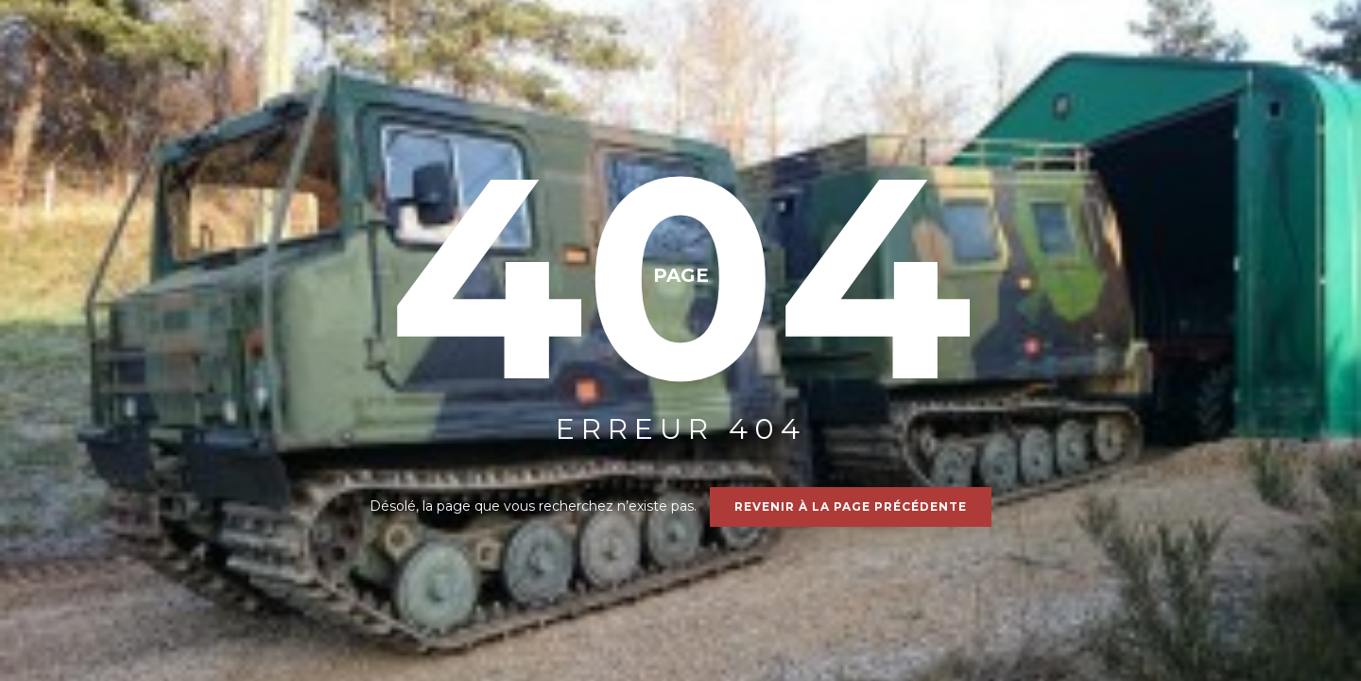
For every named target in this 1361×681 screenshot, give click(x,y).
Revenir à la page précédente (850, 506)
